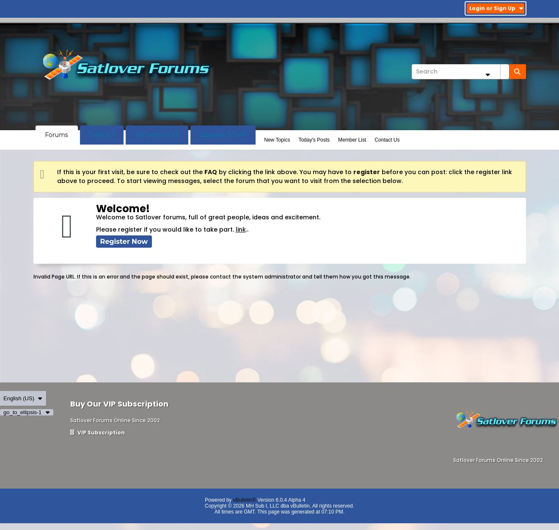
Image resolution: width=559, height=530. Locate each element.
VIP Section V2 (157, 135)
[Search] (460, 71)
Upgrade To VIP (223, 135)
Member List (352, 140)
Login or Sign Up (496, 8)
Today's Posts (314, 140)
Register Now (124, 242)
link (241, 229)
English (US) (23, 398)
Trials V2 (102, 135)
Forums (56, 135)
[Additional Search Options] (488, 74)
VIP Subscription (97, 432)
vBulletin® (244, 500)
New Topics (277, 140)
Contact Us (387, 140)
